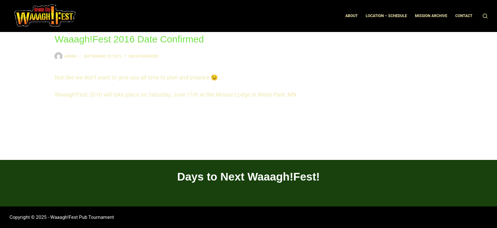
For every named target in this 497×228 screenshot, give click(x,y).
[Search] (485, 16)
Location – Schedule (386, 16)
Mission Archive (431, 16)
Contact (463, 16)
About (351, 16)
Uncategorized (143, 56)
